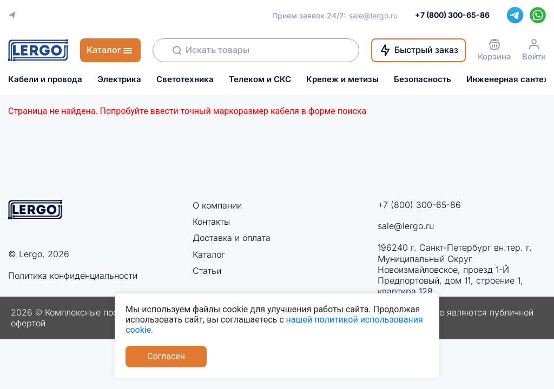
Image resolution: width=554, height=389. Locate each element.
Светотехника (185, 79)
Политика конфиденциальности (72, 275)
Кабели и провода (45, 79)
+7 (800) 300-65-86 (419, 204)
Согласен (166, 356)
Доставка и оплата (232, 237)
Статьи (207, 270)
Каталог (209, 254)
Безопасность (422, 79)
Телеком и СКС (260, 79)
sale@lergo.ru (373, 15)
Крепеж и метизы (342, 79)
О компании (217, 205)
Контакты (211, 221)
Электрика (119, 79)
